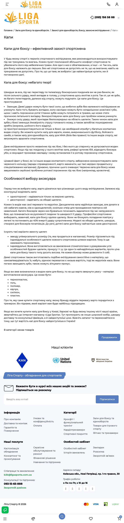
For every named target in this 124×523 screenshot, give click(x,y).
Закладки (98, 447)
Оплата (37, 425)
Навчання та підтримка (46, 462)
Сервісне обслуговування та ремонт (44, 450)
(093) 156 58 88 (102, 17)
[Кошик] (119, 518)
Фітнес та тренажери (105, 433)
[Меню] (7, 4)
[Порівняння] (33, 518)
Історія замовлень (74, 452)
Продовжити (109, 337)
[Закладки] (91, 518)
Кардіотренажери (74, 429)
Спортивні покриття (75, 434)
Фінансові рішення (44, 458)
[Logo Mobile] (31, 4)
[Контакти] (108, 4)
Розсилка (98, 451)
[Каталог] (5, 518)
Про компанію (12, 419)
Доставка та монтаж (15, 423)
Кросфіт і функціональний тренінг (73, 422)
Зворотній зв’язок (103, 455)
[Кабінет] (116, 4)
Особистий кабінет (75, 448)
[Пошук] (62, 516)
